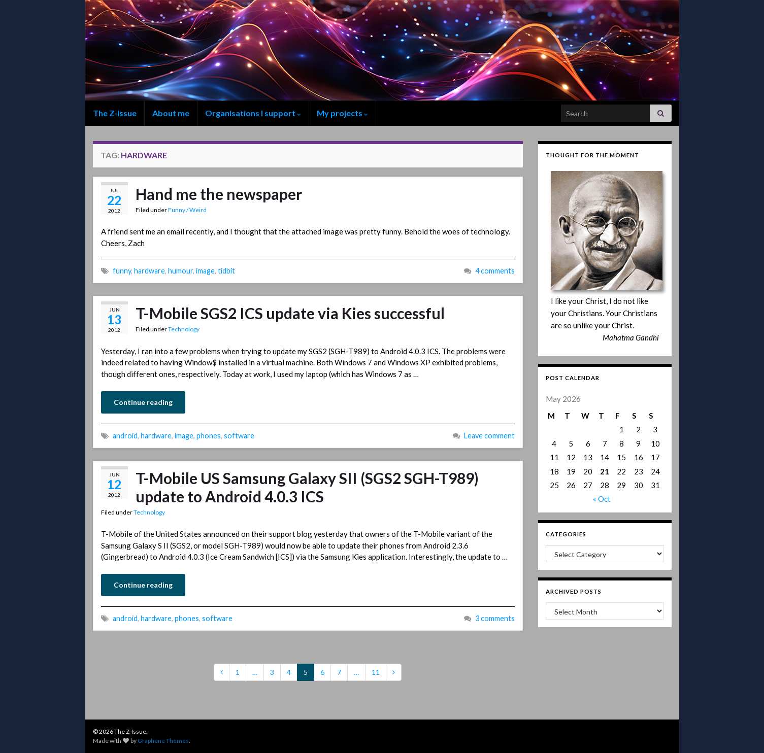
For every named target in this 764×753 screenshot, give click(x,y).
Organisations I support (253, 113)
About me (170, 113)
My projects (342, 113)
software (239, 435)
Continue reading (143, 402)
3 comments (495, 618)
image (205, 270)
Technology (184, 329)
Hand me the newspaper (219, 194)
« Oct (602, 498)
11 (376, 672)
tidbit (226, 270)
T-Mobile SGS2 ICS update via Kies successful (290, 313)
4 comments (495, 270)
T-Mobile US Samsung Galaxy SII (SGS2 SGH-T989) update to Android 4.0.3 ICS (307, 487)
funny (122, 270)
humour (180, 270)
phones (208, 435)
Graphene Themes (163, 740)
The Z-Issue (115, 113)
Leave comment (489, 435)
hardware (149, 270)
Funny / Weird (187, 210)
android (125, 435)
